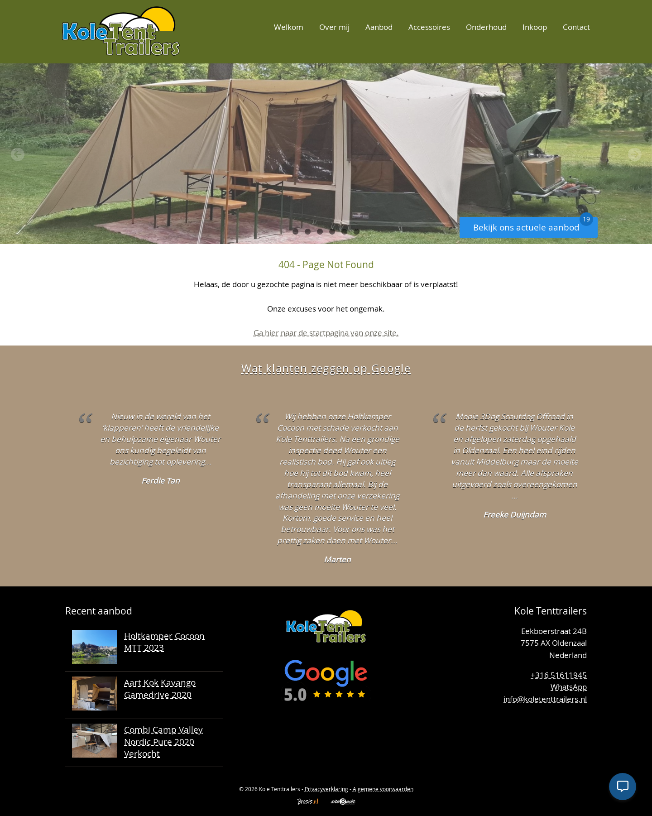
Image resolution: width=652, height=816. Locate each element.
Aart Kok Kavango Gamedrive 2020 (160, 688)
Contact (576, 27)
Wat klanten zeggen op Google (326, 368)
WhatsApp (569, 687)
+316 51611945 (559, 675)
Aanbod (379, 27)
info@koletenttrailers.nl (545, 699)
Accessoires (429, 27)
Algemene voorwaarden (383, 788)
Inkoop (535, 27)
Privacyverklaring (326, 788)
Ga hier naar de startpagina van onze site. (326, 332)
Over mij (334, 27)
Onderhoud (486, 27)
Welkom (288, 27)
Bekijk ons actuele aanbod (533, 225)
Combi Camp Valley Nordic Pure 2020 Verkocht (163, 741)
